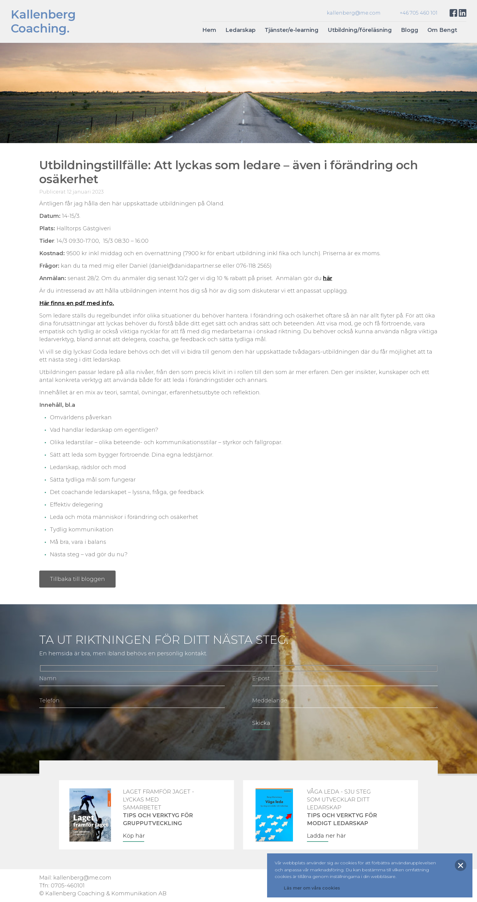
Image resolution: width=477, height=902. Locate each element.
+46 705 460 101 (418, 13)
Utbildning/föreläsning (360, 30)
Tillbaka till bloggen (77, 579)
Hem (209, 30)
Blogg (409, 30)
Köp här (134, 835)
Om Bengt (442, 30)
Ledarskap (240, 30)
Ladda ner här (326, 835)
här (327, 278)
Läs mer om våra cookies (312, 888)
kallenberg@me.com (354, 13)
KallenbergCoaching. (43, 21)
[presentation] (85, 727)
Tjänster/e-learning (292, 30)
